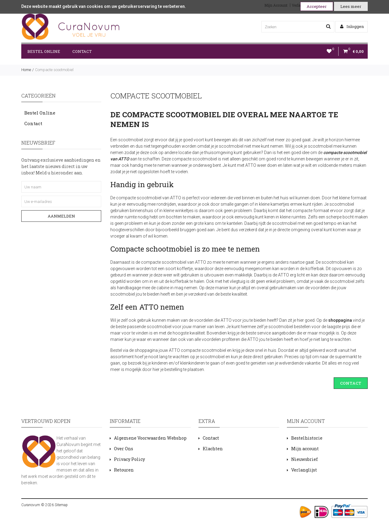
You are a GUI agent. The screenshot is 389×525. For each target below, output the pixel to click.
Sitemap (61, 505)
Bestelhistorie (306, 438)
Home (26, 69)
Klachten (213, 448)
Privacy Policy (129, 459)
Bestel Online (43, 51)
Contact (82, 51)
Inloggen (352, 26)
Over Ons (123, 448)
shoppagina (340, 320)
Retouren (124, 470)
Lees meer (350, 6)
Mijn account (305, 448)
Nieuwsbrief (304, 459)
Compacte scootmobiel (54, 69)
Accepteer (317, 6)
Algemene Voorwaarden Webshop (150, 438)
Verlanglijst (304, 470)
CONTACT (350, 383)
